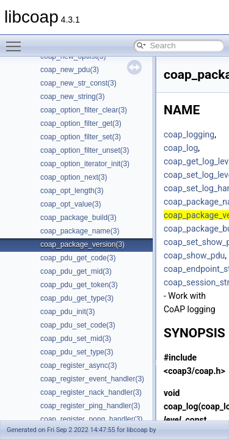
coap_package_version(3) (82, 244)
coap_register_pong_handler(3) (91, 419)
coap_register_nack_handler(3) (91, 392)
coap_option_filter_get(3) (81, 123)
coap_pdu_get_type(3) (77, 298)
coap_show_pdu (194, 255)
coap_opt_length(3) (71, 190)
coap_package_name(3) (79, 231)
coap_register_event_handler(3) (92, 379)
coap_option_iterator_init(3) (84, 164)
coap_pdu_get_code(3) (77, 258)
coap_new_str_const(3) (78, 83)
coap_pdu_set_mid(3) (75, 338)
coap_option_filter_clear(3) (83, 110)
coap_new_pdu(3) (69, 69)
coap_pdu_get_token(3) (79, 284)
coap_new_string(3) (72, 96)
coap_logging (189, 134)
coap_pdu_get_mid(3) (76, 271)
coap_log (181, 148)
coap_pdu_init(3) (67, 311)
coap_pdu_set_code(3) (77, 325)
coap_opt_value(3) (70, 204)
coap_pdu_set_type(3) (76, 352)
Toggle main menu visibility (16, 41)
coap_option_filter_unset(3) (84, 150)
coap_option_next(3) (73, 177)
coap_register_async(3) (78, 365)
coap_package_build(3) (78, 217)
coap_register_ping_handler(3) (90, 406)
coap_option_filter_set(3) (80, 137)
